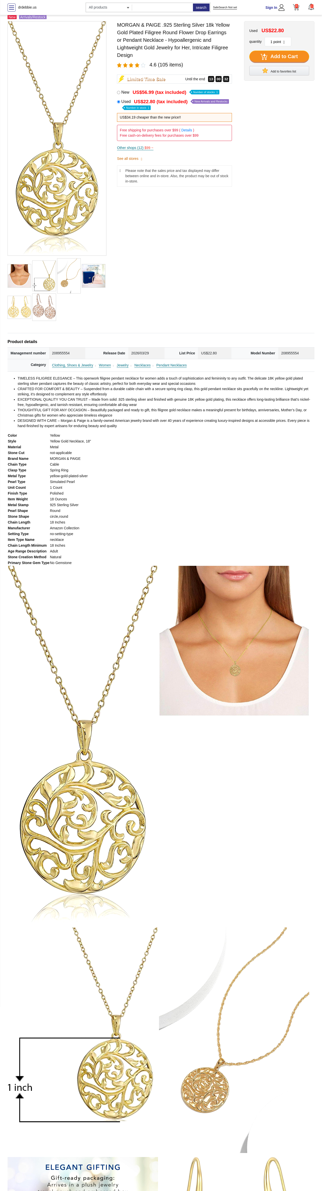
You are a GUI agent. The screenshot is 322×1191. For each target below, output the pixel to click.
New (170, 92)
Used (175, 104)
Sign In (271, 8)
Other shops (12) (135, 148)
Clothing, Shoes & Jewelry (72, 365)
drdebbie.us (27, 7)
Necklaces (142, 365)
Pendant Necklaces (171, 365)
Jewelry (123, 365)
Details (186, 130)
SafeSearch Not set (225, 7)
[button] (311, 7)
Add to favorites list (279, 70)
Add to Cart (279, 57)
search (201, 8)
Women (105, 365)
